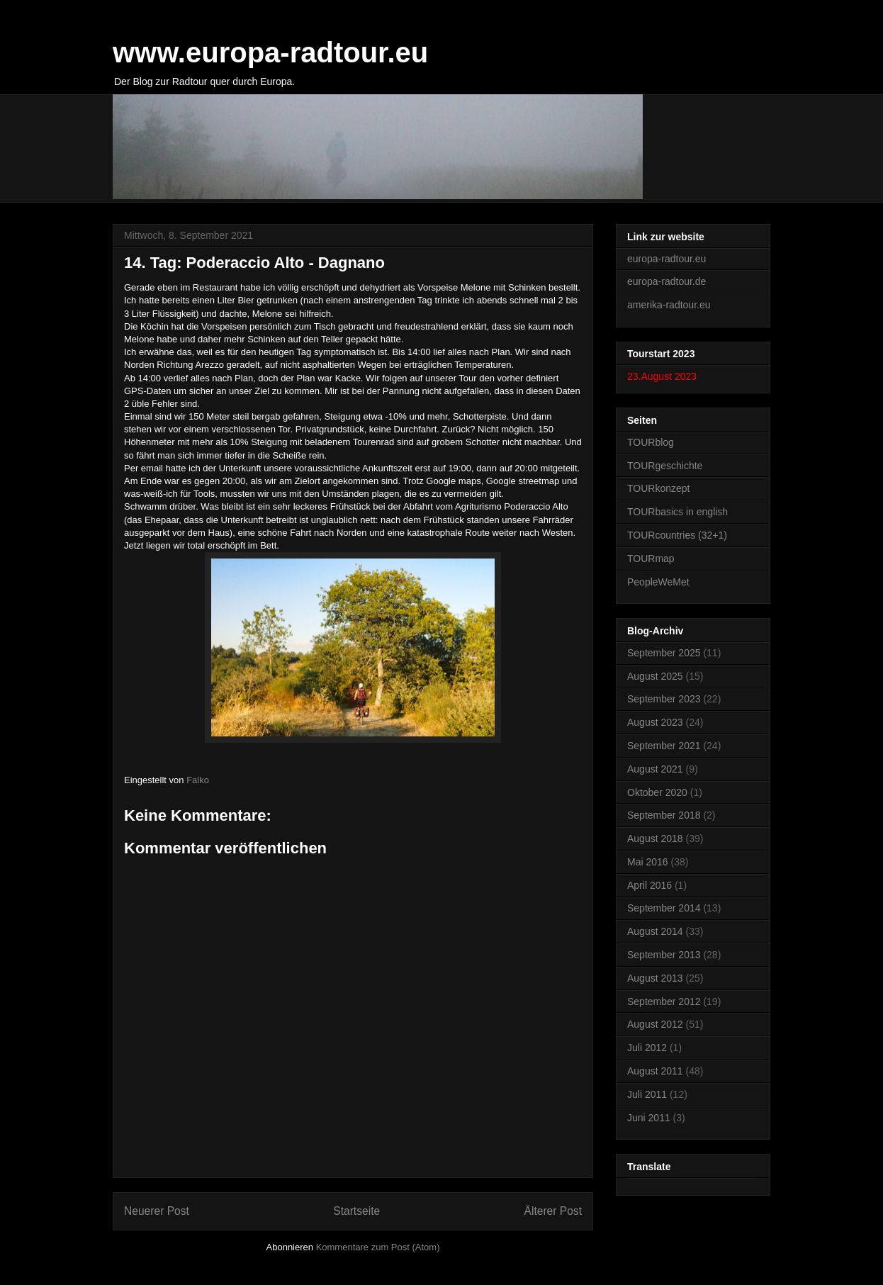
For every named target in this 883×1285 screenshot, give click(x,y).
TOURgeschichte (664, 465)
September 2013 (664, 954)
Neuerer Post (156, 1211)
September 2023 (664, 699)
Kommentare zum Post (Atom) (378, 1247)
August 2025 (655, 676)
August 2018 (655, 838)
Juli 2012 (647, 1047)
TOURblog (650, 442)
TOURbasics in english (677, 511)
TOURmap (651, 558)
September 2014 (664, 908)
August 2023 (655, 722)
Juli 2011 (647, 1094)
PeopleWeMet (658, 582)
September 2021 (664, 745)
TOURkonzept (658, 488)
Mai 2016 (647, 862)
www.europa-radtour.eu (270, 52)
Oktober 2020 (657, 792)
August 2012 (655, 1024)
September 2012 (664, 1001)
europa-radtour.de (666, 281)
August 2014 (655, 931)
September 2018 (664, 815)
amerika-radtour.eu (669, 304)
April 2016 (649, 885)
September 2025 (664, 652)
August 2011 (655, 1071)
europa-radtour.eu (666, 258)
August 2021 (655, 769)
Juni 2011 (648, 1117)
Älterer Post (553, 1211)
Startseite (356, 1211)
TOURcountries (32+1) (677, 535)
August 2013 (655, 978)
